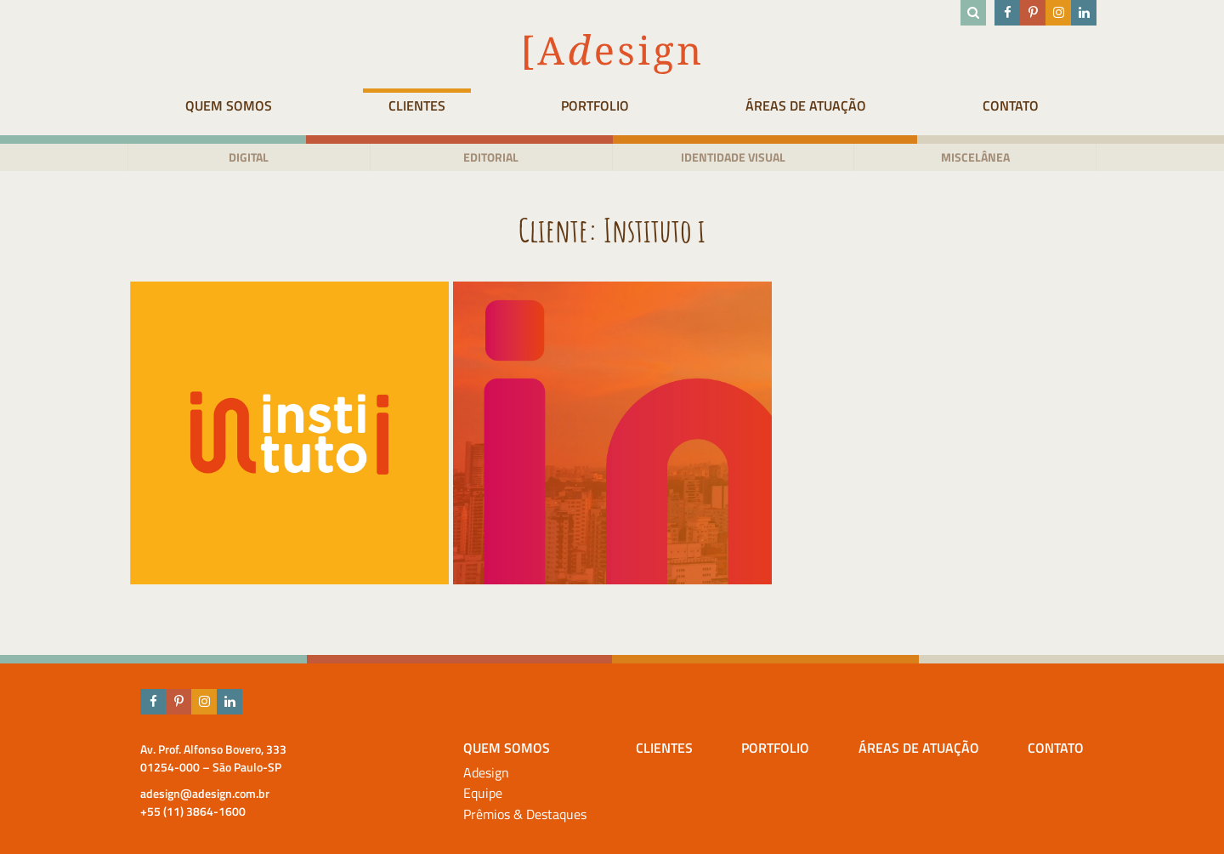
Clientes (416, 105)
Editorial (490, 157)
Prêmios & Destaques (524, 814)
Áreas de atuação (805, 105)
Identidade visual (733, 157)
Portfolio (595, 105)
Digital (249, 157)
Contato (1011, 105)
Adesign (486, 773)
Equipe (482, 793)
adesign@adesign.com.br (204, 793)
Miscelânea (975, 157)
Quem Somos (228, 105)
